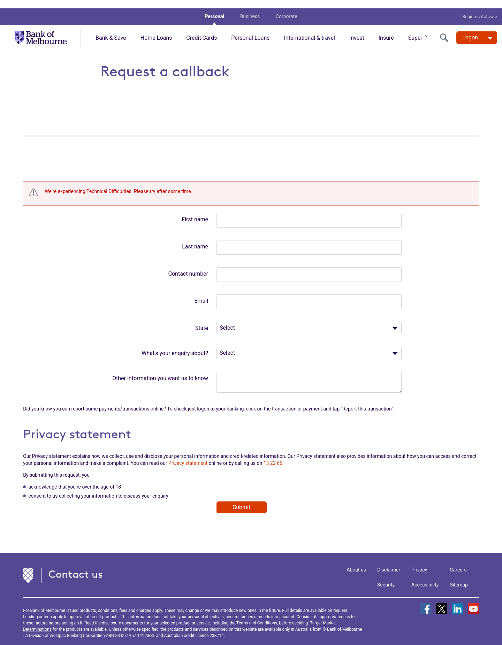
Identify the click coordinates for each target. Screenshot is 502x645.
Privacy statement (187, 455)
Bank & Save (111, 29)
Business (250, 8)
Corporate (286, 8)
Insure (386, 29)
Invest (356, 29)
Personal (214, 8)
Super (415, 29)
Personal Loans (250, 29)
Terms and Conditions (256, 614)
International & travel (309, 29)
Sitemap (458, 576)
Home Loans (156, 29)
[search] (445, 29)
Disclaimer (388, 561)
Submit (241, 499)
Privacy (419, 561)
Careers (458, 561)
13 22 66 (273, 455)
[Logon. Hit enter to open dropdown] (476, 29)
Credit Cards (201, 29)
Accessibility (425, 576)
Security (386, 576)
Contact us (75, 566)
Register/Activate (479, 8)
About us (356, 561)
